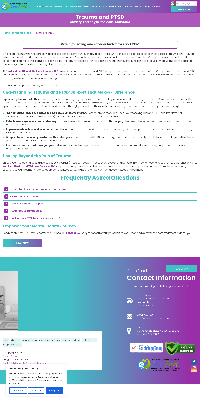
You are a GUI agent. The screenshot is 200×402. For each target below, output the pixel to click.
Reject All (36, 390)
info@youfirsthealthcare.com (154, 319)
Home (38, 6)
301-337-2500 (164, 299)
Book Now (183, 9)
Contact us (73, 233)
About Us (47, 6)
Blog (147, 6)
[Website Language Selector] (185, 3)
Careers (93, 6)
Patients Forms (115, 6)
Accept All (54, 390)
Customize (18, 390)
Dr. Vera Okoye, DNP (133, 6)
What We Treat (61, 6)
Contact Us (156, 6)
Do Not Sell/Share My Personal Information (25, 362)
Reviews (103, 6)
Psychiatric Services (79, 6)
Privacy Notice (10, 356)
